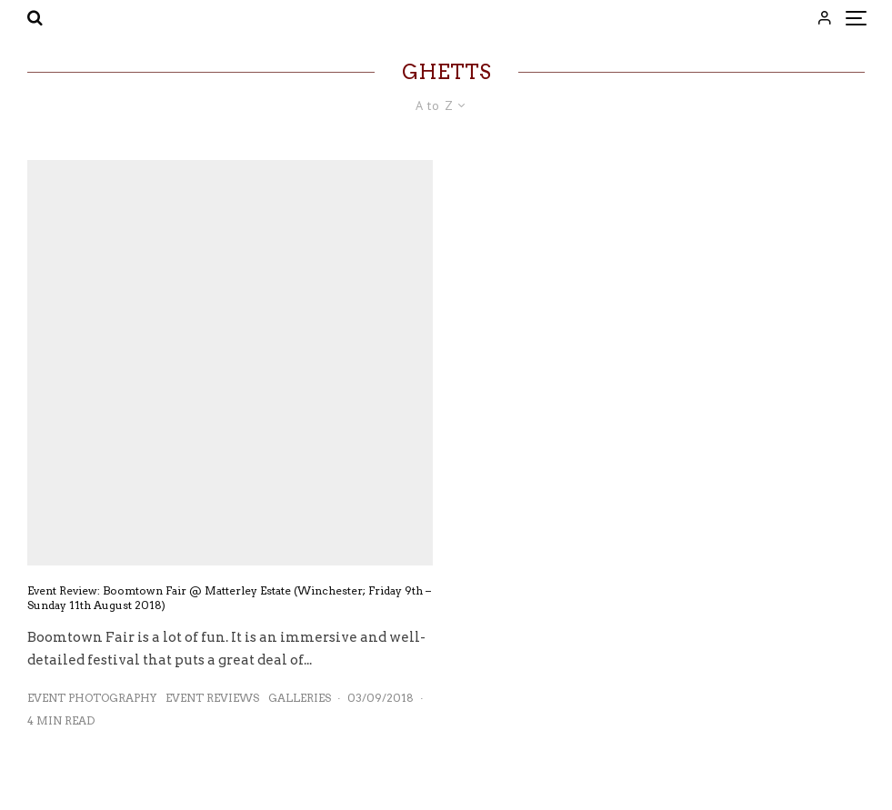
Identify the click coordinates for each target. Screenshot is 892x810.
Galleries (299, 698)
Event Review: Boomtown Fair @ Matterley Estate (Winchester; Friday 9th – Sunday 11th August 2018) (229, 598)
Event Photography (91, 698)
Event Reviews (212, 698)
